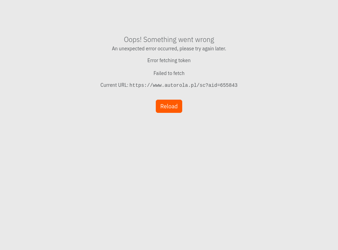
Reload (169, 106)
